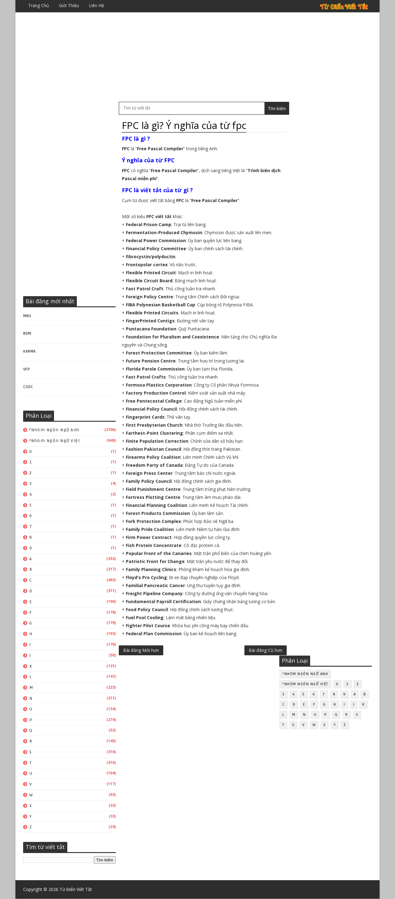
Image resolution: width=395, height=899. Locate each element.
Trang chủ (38, 5)
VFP (26, 369)
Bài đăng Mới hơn (141, 658)
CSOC (28, 387)
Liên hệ (96, 5)
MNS (27, 315)
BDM (27, 333)
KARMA (29, 351)
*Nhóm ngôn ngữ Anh (54, 430)
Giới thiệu (69, 5)
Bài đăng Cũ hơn (252, 658)
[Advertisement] (197, 57)
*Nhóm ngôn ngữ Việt (54, 440)
